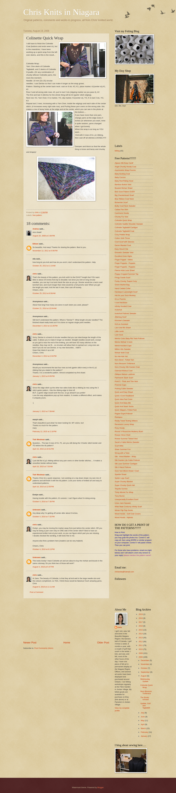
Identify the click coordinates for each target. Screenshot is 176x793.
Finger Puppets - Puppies (125, 267)
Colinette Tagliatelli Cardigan (126, 227)
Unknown (37, 510)
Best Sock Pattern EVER (125, 192)
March (143, 728)
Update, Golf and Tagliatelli (145, 705)
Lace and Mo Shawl (123, 328)
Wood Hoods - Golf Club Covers (128, 514)
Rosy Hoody (120, 428)
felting (117, 151)
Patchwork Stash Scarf (124, 378)
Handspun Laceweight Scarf (126, 292)
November (145, 664)
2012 (141, 641)
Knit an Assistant (121, 324)
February (145, 732)
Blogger (100, 787)
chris (35, 274)
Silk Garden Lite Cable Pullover (127, 460)
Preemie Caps (120, 385)
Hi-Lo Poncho (120, 299)
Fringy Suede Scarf (122, 277)
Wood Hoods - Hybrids (124, 517)
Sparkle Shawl (120, 474)
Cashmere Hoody (122, 213)
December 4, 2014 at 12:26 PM (45, 326)
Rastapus (118, 417)
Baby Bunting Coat (122, 174)
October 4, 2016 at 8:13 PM (44, 549)
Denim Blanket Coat (123, 245)
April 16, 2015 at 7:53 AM (43, 466)
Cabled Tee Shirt (121, 210)
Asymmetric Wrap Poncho (125, 170)
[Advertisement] (66, 619)
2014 (141, 634)
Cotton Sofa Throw (122, 238)
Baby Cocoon (120, 177)
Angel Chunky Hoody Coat (125, 167)
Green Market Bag (122, 285)
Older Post (103, 642)
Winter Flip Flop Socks (124, 510)
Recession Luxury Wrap (124, 424)
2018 (141, 618)
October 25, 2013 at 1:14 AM (44, 266)
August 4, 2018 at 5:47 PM (43, 567)
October (144, 668)
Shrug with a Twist (122, 453)
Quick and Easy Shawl (124, 392)
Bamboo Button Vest (123, 184)
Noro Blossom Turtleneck (125, 363)
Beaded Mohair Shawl (124, 188)
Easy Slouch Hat (121, 249)
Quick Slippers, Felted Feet (126, 410)
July (142, 713)
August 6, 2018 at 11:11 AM (44, 587)
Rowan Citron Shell (122, 435)
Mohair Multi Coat (122, 353)
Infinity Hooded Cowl (123, 306)
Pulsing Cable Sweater (124, 388)
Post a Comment (36, 592)
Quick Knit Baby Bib (123, 403)
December (145, 660)
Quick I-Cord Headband (124, 396)
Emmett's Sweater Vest (124, 252)
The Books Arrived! (144, 698)
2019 (141, 614)
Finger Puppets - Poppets (125, 263)
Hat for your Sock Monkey (125, 295)
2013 (141, 638)
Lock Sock (119, 335)
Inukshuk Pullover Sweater (125, 313)
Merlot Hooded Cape (123, 346)
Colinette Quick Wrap (123, 220)
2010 (141, 649)
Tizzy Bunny (120, 496)
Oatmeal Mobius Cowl (124, 371)
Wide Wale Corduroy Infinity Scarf (128, 507)
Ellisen (36, 244)
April (143, 724)
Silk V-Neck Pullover (123, 467)
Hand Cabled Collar (123, 288)
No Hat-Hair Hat (121, 356)
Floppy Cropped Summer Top (126, 274)
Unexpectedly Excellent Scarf (126, 499)
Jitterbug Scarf (120, 317)
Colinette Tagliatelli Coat (124, 231)
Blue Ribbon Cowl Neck (124, 199)
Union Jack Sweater (123, 503)
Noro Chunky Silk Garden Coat (127, 367)
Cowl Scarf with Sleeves (124, 242)
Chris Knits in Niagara (61, 12)
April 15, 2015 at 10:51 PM (43, 449)
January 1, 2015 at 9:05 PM (44, 376)
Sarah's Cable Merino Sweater (127, 442)
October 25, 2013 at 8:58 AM (44, 293)
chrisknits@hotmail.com (124, 572)
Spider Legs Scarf (122, 478)
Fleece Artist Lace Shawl (125, 270)
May (143, 720)
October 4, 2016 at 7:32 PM (44, 517)
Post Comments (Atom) (43, 648)
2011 (141, 645)
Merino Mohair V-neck (123, 342)
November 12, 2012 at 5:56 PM (45, 251)
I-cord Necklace (121, 303)
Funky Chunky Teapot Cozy (126, 281)
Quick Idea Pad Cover (124, 399)
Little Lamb (119, 331)
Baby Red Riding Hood (124, 181)
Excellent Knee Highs (123, 256)
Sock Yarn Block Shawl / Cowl (127, 471)
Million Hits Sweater (123, 349)
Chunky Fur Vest (121, 217)
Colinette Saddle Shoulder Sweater (129, 224)
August (144, 676)
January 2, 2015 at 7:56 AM (44, 411)
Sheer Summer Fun (123, 449)
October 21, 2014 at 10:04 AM (45, 308)
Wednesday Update (145, 680)
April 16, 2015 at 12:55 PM (43, 487)
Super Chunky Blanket (124, 481)
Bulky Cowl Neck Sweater (125, 206)
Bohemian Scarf (121, 202)
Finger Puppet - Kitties (124, 260)
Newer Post (29, 642)
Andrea (36, 229)
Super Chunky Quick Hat (125, 485)
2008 (141, 657)
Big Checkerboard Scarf (124, 195)
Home (66, 642)
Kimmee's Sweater (122, 320)
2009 (141, 653)
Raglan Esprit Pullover (124, 414)
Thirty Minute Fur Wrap (124, 492)
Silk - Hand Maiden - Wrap (125, 456)
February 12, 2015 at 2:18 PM (44, 431)
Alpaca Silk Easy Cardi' (124, 163)
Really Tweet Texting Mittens (126, 421)
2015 (141, 630)
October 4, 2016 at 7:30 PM (44, 501)
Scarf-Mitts (119, 446)
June (143, 717)
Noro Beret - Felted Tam (124, 360)
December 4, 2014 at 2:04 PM (45, 356)
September (145, 672)
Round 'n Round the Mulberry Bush (129, 431)
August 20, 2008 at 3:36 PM (44, 236)
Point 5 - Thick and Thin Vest (126, 381)
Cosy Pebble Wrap (122, 235)
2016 (141, 626)
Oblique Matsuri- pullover (125, 374)
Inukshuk (118, 310)
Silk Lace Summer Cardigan (126, 464)
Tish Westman (39, 439)
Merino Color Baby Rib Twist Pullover (130, 338)
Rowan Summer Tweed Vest (126, 439)
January (144, 736)
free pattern (37, 215)
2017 (141, 622)
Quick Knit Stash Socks (124, 406)
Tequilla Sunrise (121, 489)
